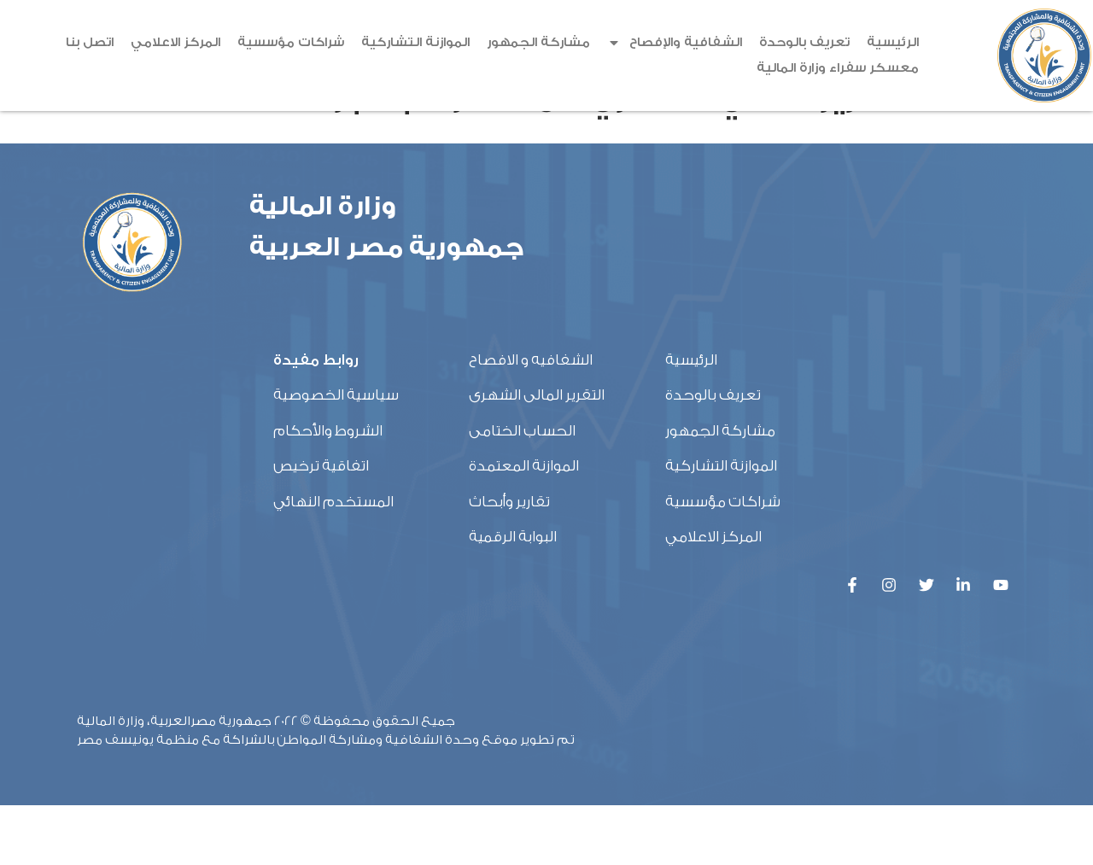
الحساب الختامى (522, 490)
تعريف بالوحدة (804, 42)
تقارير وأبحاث (509, 561)
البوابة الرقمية (513, 596)
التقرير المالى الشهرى (537, 455)
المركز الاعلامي (175, 42)
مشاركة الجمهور (538, 42)
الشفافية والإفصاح (674, 43)
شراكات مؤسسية (290, 42)
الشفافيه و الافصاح (531, 420)
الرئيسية (893, 42)
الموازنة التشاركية (415, 42)
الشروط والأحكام (328, 490)
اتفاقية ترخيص (321, 525)
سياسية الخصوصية (336, 455)
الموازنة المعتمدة (524, 525)
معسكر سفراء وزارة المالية (838, 68)
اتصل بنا (90, 42)
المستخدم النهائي (333, 561)
